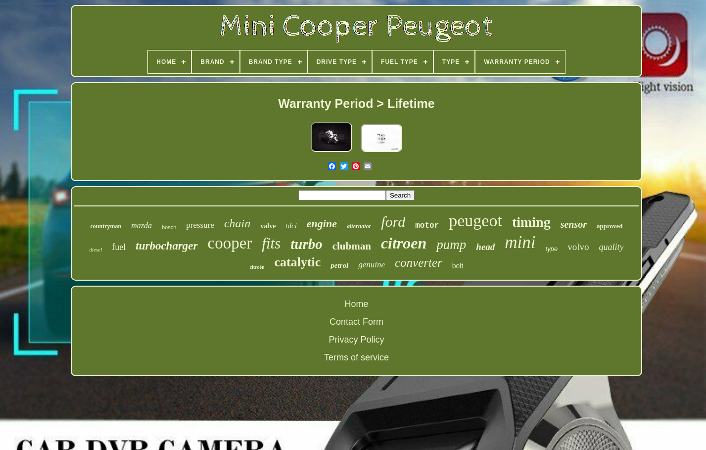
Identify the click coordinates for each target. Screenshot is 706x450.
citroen (403, 243)
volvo (578, 247)
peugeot (475, 220)
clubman (351, 246)
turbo (306, 244)
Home (356, 304)
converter (418, 262)
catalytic (297, 262)
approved (610, 226)
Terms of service (356, 357)
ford (393, 221)
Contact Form (356, 322)
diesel (96, 249)
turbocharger (166, 246)
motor (427, 225)
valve (268, 226)
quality (611, 247)
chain (237, 223)
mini (520, 242)
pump (451, 244)
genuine (371, 264)
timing (531, 222)
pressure (200, 225)
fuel (119, 247)
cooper (230, 243)
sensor (574, 224)
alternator (359, 226)
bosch (169, 227)
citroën (257, 267)
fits (271, 243)
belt (458, 266)
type (552, 248)
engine (322, 223)
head (485, 247)
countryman (105, 226)
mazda (141, 225)
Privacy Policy (356, 340)
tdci (291, 226)
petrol (339, 265)
